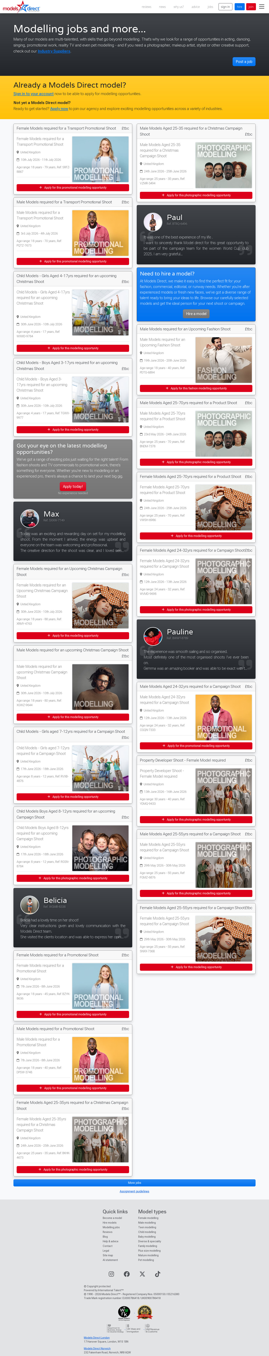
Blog (105, 1236)
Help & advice (110, 1241)
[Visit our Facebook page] (126, 1275)
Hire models (110, 1222)
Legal (106, 1250)
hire (239, 7)
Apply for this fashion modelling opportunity (196, 388)
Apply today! (73, 486)
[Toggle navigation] (262, 6)
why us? (179, 7)
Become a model (112, 1217)
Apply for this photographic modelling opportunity (72, 878)
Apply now (59, 108)
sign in (225, 7)
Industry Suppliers (54, 51)
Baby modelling (147, 1236)
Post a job (244, 61)
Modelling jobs (111, 1227)
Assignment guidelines (134, 1191)
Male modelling (147, 1222)
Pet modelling (146, 1260)
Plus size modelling (149, 1250)
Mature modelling (148, 1255)
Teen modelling (147, 1227)
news (162, 7)
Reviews (107, 1232)
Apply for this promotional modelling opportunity (72, 187)
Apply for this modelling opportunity (72, 348)
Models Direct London (97, 1337)
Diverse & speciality (149, 1241)
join (251, 7)
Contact (107, 1246)
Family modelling (147, 1246)
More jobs (134, 1183)
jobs (210, 7)
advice (196, 7)
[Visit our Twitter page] (142, 1275)
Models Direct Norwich (97, 1348)
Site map (108, 1255)
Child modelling (147, 1232)
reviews (146, 7)
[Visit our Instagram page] (111, 1275)
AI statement (110, 1260)
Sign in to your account (33, 93)
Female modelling (148, 1217)
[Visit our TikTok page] (158, 1275)
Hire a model (196, 314)
